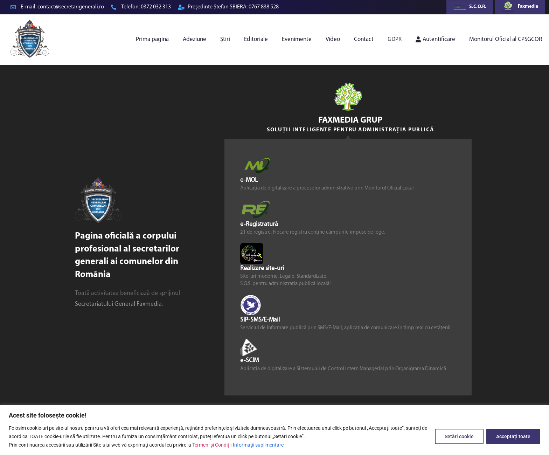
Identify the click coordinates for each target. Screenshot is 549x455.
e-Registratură (259, 224)
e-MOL (249, 180)
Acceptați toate (513, 436)
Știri (225, 39)
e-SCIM (249, 360)
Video (333, 39)
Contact (364, 39)
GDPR (395, 39)
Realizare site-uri (262, 268)
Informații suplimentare (258, 445)
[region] (274, 430)
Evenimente (297, 39)
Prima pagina (152, 39)
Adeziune (194, 39)
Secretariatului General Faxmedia (118, 304)
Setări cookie (458, 436)
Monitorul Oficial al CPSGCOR (505, 39)
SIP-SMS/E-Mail (260, 320)
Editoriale (256, 39)
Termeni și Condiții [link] (211, 445)
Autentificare (435, 39)
